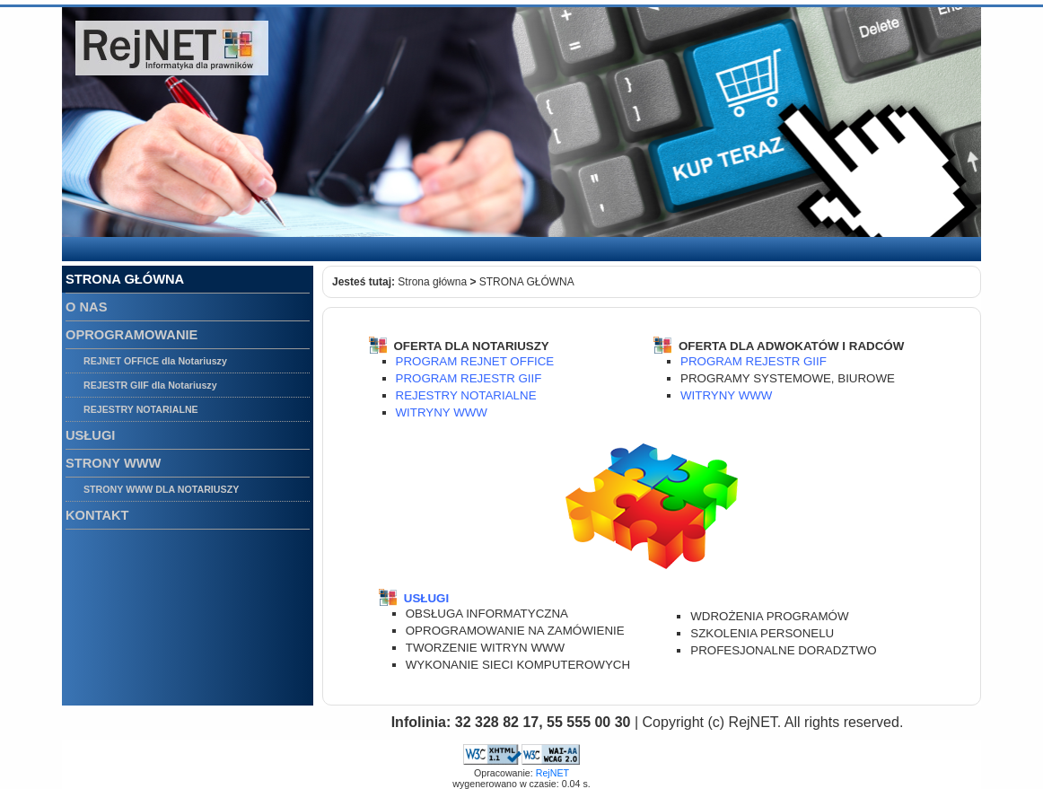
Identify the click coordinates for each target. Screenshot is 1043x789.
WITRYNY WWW (441, 412)
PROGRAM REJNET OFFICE (475, 361)
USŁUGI (426, 598)
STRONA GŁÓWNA (526, 282)
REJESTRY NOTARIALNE (466, 395)
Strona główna (432, 282)
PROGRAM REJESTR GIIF (469, 378)
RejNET (552, 772)
